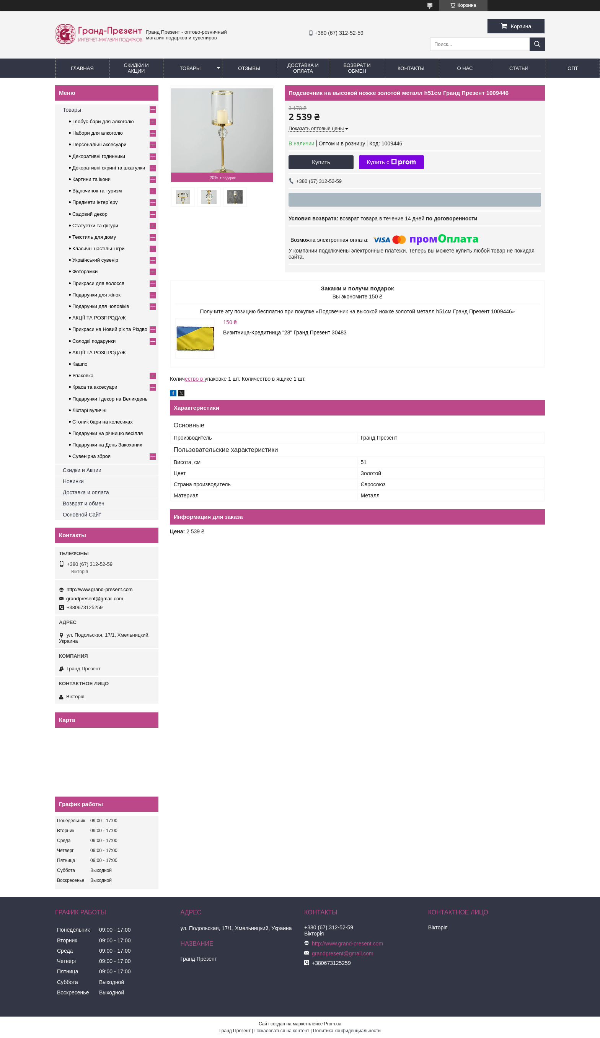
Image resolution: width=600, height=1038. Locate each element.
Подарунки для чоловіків (100, 306)
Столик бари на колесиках (102, 422)
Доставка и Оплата (303, 68)
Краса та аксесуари (94, 387)
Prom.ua (332, 1024)
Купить (321, 162)
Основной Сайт (82, 515)
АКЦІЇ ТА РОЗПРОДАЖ (99, 318)
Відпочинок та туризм (97, 191)
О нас (465, 68)
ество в (194, 379)
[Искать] (537, 44)
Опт (572, 68)
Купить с (391, 162)
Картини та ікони (91, 179)
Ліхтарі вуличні (89, 410)
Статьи (518, 68)
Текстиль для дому (94, 237)
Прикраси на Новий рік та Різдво (109, 329)
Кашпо (80, 364)
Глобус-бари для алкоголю (103, 121)
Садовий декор (90, 214)
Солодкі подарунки (94, 341)
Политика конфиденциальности (347, 1030)
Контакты (411, 68)
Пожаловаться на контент (281, 1030)
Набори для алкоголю (97, 133)
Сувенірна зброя (91, 456)
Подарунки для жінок (96, 295)
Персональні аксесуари (99, 144)
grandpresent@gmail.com (94, 598)
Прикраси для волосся (98, 283)
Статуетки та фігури (95, 225)
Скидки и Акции (136, 68)
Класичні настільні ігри (98, 248)
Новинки (73, 481)
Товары (190, 68)
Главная (82, 68)
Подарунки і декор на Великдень (109, 399)
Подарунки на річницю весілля (107, 433)
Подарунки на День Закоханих (107, 445)
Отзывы (249, 68)
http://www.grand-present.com (100, 589)
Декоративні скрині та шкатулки (108, 168)
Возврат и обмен (356, 68)
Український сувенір (95, 260)
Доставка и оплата (86, 492)
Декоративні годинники (98, 156)
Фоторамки (85, 271)
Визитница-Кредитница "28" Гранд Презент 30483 (285, 332)
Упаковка (82, 375)
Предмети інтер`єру (95, 202)
